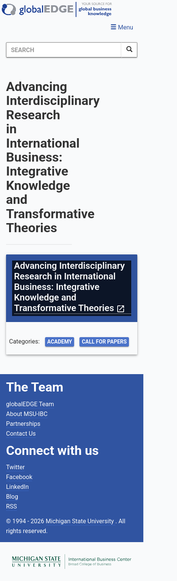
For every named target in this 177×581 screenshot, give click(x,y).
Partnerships (23, 423)
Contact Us (21, 433)
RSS (11, 506)
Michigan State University (80, 521)
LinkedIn (17, 486)
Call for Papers (104, 342)
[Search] (64, 49)
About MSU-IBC (27, 414)
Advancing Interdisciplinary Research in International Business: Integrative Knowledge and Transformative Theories (69, 286)
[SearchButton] (129, 49)
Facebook (19, 477)
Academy (59, 342)
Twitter (15, 467)
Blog (12, 496)
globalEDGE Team (30, 404)
